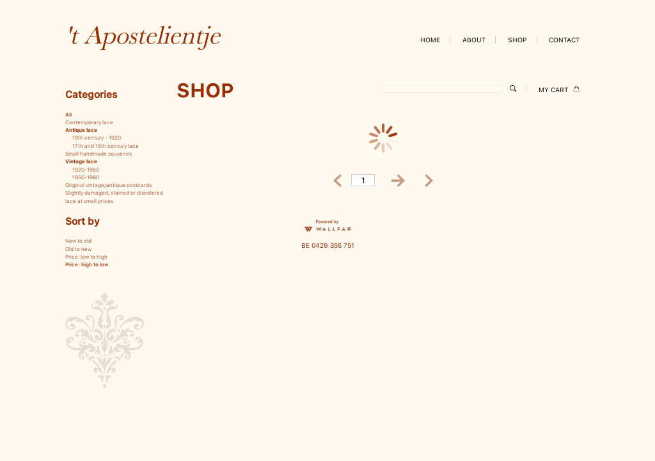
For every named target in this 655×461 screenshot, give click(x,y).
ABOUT (473, 40)
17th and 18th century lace (105, 146)
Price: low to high (86, 257)
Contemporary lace (89, 122)
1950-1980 (85, 177)
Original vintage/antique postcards (108, 185)
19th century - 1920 (96, 137)
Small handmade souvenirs (98, 153)
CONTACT (564, 40)
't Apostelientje (142, 35)
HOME (430, 40)
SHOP (517, 40)
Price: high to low (87, 264)
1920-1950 (85, 169)
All (68, 114)
